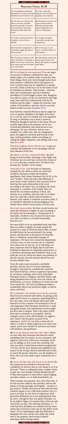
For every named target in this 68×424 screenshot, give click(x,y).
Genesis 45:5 (39, 108)
